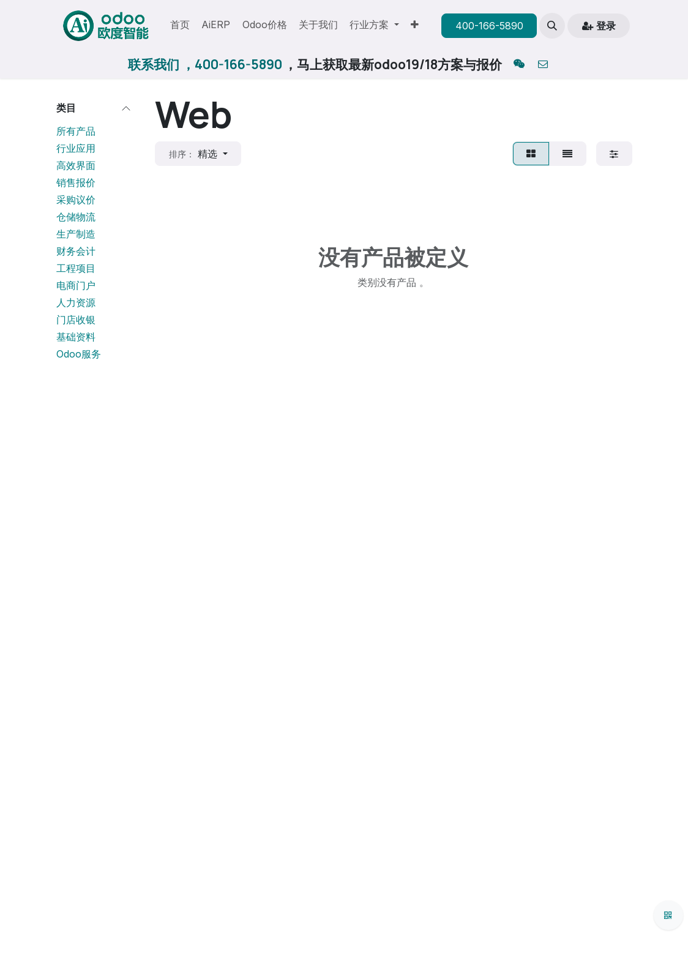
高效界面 (75, 165)
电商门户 (75, 285)
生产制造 (75, 234)
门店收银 (75, 319)
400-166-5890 (489, 26)
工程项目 (75, 268)
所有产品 (75, 131)
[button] (552, 26)
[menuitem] (180, 25)
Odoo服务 (78, 354)
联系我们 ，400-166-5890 (205, 64)
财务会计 (75, 251)
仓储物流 (75, 217)
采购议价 (75, 199)
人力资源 (75, 302)
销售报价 (75, 182)
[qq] (519, 64)
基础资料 (75, 337)
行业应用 (75, 148)
